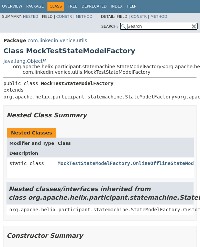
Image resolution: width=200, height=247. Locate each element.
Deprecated (94, 6)
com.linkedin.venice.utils (57, 40)
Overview (12, 6)
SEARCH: (109, 26)
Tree (72, 6)
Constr (64, 16)
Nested (30, 16)
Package (35, 6)
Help (131, 6)
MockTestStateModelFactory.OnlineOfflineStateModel (129, 163)
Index (116, 6)
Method (84, 16)
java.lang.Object (23, 61)
